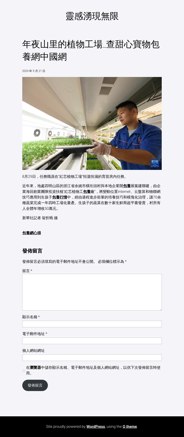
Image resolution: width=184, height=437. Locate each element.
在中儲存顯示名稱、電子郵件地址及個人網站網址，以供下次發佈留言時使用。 (93, 370)
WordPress (96, 426)
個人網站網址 (33, 350)
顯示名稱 (31, 317)
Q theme (130, 426)
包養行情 (59, 197)
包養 (127, 186)
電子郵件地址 (34, 334)
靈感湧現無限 (92, 16)
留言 (27, 271)
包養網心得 (31, 233)
